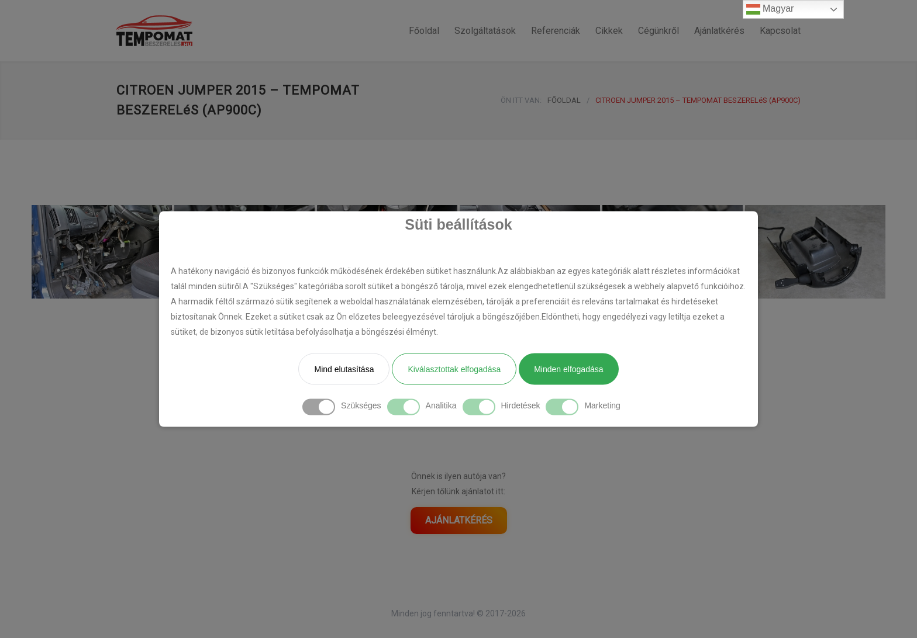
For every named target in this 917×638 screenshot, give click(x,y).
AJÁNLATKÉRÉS (458, 520)
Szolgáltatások (485, 30)
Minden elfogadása (568, 369)
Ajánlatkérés (719, 30)
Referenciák (555, 30)
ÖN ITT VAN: (521, 100)
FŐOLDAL (564, 100)
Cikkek (609, 30)
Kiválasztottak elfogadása (454, 369)
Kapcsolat (780, 30)
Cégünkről (658, 30)
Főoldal (424, 30)
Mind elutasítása (344, 369)
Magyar (770, 9)
